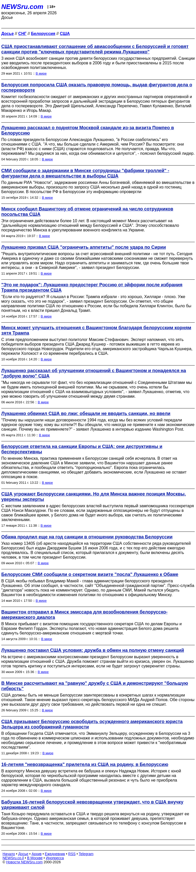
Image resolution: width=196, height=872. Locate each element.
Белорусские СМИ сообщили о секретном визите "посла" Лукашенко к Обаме (89, 574)
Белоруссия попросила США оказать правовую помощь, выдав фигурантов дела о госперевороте (96, 87)
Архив (37, 854)
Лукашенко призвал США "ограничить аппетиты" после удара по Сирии (83, 247)
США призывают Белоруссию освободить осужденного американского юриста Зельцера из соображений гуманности (91, 724)
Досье (23, 854)
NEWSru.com (22, 6)
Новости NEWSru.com (24, 862)
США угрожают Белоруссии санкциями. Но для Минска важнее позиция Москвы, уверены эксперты (93, 496)
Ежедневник (55, 854)
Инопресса (55, 858)
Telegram (86, 854)
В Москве (35, 858)
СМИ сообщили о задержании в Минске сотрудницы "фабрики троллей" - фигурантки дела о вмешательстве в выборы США (85, 173)
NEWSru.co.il (13, 858)
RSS (72, 854)
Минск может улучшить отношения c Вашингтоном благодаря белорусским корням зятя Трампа (96, 330)
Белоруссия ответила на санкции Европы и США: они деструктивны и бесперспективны (81, 449)
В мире (41, 73)
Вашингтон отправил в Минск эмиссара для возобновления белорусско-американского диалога (84, 614)
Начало (9, 854)
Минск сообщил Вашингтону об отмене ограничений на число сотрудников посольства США (87, 211)
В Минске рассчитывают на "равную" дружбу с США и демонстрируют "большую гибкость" (94, 686)
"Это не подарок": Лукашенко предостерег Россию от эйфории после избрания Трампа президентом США (91, 287)
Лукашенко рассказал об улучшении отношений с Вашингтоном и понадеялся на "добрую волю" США (93, 373)
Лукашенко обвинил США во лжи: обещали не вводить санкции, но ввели (85, 413)
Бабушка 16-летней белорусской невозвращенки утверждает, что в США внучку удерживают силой (92, 804)
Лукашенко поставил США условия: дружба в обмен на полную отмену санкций (92, 650)
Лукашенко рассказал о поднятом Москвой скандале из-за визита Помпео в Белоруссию (87, 130)
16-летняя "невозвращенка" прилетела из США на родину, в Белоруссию (84, 764)
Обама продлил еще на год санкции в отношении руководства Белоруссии (87, 536)
